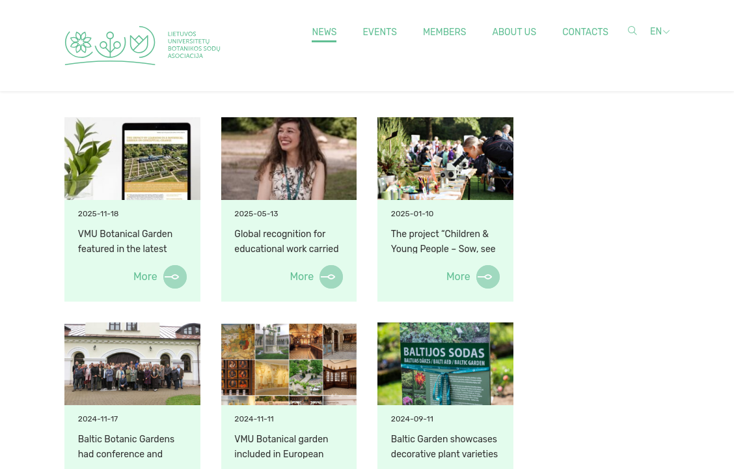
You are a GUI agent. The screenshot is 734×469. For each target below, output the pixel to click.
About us (514, 32)
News (324, 32)
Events (379, 32)
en (656, 31)
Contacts (585, 32)
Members (444, 32)
